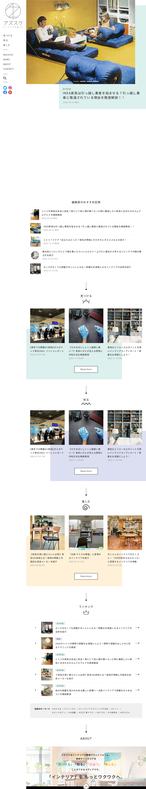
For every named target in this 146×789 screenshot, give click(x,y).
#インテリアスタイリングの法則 (93, 706)
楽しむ (6, 44)
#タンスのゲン (59, 710)
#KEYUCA (125, 710)
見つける (7, 35)
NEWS (6, 59)
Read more (86, 370)
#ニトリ (115, 706)
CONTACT (8, 69)
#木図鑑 (72, 710)
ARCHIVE (8, 55)
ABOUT (7, 64)
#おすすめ (57, 706)
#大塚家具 (112, 710)
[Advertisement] (86, 136)
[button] (76, 81)
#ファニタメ (70, 706)
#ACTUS (101, 710)
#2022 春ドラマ (86, 710)
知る (5, 40)
